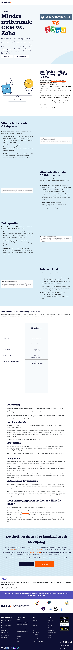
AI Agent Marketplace (22, 624)
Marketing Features (5, 622)
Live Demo (50, 620)
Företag (50, 625)
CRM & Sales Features (6, 620)
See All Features (5, 635)
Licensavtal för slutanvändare (36, 637)
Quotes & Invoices (5, 627)
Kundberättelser (52, 632)
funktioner (12, 549)
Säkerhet (35, 625)
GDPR (34, 630)
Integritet (35, 627)
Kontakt (50, 622)
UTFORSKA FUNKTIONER (26, 563)
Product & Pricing (6, 617)
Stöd (34, 617)
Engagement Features (6, 625)
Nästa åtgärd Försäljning (22, 631)
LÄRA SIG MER (6, 56)
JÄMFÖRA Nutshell (21, 56)
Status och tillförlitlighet (38, 641)
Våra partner (51, 627)
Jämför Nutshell (20, 633)
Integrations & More (21, 618)
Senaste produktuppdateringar (22, 628)
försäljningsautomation (21, 484)
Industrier (19, 636)
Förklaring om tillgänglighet (36, 633)
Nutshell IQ (3, 630)
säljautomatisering (22, 549)
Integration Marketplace (22, 622)
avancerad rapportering (35, 549)
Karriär (49, 637)
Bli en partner (51, 630)
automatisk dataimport (35, 552)
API (18, 641)
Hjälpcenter (35, 620)
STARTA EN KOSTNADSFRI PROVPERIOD (44, 563)
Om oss (50, 617)
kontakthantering (59, 486)
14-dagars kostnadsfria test (53, 558)
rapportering (25, 512)
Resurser (35, 622)
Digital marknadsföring (22, 638)
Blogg (49, 635)
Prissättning (4, 637)
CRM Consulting (4, 632)
